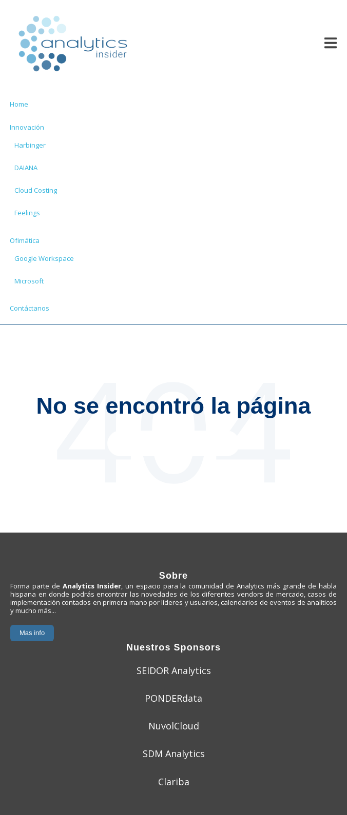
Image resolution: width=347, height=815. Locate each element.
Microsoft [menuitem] (29, 281)
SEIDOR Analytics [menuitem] (174, 670)
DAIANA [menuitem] (25, 167)
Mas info (32, 633)
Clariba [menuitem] (173, 782)
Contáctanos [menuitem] (29, 308)
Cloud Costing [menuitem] (35, 190)
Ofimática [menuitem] (25, 240)
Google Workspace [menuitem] (44, 258)
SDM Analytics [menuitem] (174, 753)
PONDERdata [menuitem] (173, 698)
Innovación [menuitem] (27, 127)
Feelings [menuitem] (27, 212)
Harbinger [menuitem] (30, 145)
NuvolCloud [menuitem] (173, 726)
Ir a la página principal (173, 443)
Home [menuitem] (19, 104)
